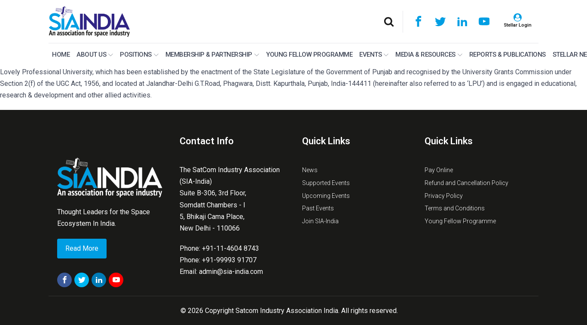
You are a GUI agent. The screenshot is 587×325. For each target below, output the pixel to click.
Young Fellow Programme (309, 54)
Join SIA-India (320, 221)
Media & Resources (428, 54)
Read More (81, 248)
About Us (94, 54)
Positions (139, 54)
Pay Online (439, 170)
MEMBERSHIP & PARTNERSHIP (212, 54)
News (310, 170)
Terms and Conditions (455, 208)
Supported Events (326, 182)
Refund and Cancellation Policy (466, 182)
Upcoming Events (326, 195)
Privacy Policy (444, 195)
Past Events (318, 208)
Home (61, 54)
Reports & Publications (507, 54)
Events (373, 54)
